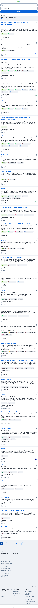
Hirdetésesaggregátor (17, 593)
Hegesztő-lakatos (6, 82)
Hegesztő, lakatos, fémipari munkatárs (11, 257)
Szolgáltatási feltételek (29, 596)
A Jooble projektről (4, 592)
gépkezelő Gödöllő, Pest (5, 572)
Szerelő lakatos (5, 274)
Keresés (19, 11)
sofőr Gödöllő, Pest (5, 565)
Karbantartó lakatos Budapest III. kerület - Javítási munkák (17, 360)
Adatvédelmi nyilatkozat (30, 598)
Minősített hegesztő (6, 379)
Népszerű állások (16, 558)
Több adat (4, 19)
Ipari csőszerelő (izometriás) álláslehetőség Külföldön (15, 223)
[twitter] (32, 586)
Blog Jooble (15, 595)
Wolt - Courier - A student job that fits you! (12, 510)
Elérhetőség (3, 596)
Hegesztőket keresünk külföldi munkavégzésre (14, 207)
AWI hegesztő (5, 154)
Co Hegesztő (4, 42)
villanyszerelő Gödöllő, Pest (6, 563)
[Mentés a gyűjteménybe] (36, 22)
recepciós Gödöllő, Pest (5, 573)
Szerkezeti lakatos (6, 428)
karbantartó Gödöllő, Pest (6, 570)
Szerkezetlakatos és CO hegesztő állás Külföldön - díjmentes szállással (15, 23)
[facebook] (29, 586)
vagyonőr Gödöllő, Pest (5, 559)
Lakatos (3, 100)
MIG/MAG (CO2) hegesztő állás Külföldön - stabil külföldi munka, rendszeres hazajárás (16, 60)
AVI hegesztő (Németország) (9, 412)
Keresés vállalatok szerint (30, 601)
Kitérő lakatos (5, 308)
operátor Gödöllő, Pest (5, 566)
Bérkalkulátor (27, 603)
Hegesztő (3, 240)
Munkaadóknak (16, 591)
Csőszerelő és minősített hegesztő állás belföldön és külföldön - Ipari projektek (15, 118)
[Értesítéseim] (36, 2)
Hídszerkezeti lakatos (7, 324)
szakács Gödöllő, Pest (5, 561)
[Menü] (1, 1)
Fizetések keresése (29, 599)
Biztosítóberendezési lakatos (9, 343)
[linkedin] (36, 586)
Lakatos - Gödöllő (6, 171)
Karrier (2, 598)
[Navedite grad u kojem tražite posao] (19, 8)
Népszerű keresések (6, 551)
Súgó (2, 594)
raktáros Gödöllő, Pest (5, 568)
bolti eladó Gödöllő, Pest (6, 558)
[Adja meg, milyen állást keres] (19, 4)
